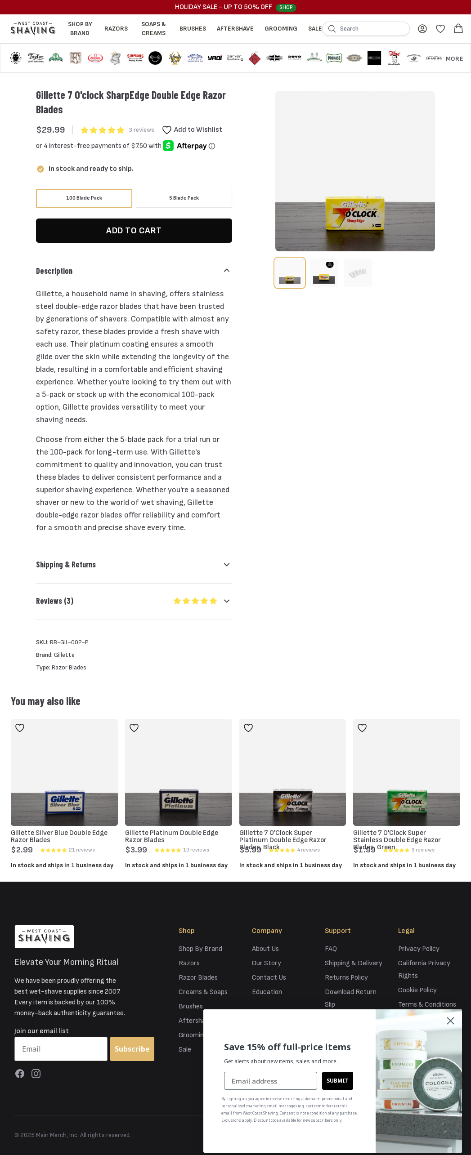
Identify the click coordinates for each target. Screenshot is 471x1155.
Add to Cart (134, 230)
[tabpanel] (355, 171)
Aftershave (235, 28)
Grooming (281, 28)
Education (267, 992)
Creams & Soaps (203, 992)
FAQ (331, 949)
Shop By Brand (80, 28)
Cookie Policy (417, 990)
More (454, 58)
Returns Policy (346, 977)
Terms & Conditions (427, 1004)
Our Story (266, 963)
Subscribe (132, 1049)
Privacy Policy (419, 949)
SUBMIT (338, 1080)
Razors (116, 28)
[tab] (289, 273)
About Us (265, 949)
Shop (286, 7)
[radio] (84, 198)
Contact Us (269, 977)
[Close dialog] (450, 1021)
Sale (315, 28)
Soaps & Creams (153, 28)
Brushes (192, 28)
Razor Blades (198, 977)
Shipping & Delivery (353, 963)
